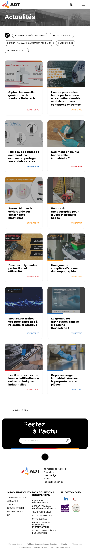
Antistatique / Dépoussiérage (30, 36)
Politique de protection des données (42, 544)
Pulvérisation (39, 509)
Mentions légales (15, 544)
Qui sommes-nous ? (16, 498)
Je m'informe (33, 110)
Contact (11, 505)
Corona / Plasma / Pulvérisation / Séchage (29, 43)
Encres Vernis (65, 43)
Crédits (64, 544)
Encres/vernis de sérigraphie (41, 524)
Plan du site (77, 544)
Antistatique (38, 500)
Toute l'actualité (7, 35)
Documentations (15, 508)
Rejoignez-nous (15, 512)
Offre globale (39, 519)
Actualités (12, 501)
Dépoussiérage (40, 503)
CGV (8, 515)
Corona (36, 506)
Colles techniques (61, 36)
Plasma (46, 506)
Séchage (51, 509)
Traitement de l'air (16, 51)
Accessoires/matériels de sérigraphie (44, 532)
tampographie (42, 527)
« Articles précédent (20, 410)
